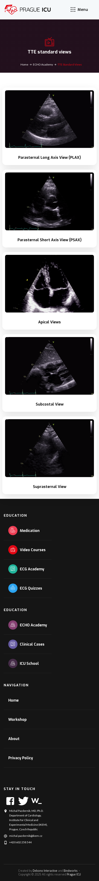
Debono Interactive (45, 871)
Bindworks (71, 871)
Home (24, 64)
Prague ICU (74, 874)
